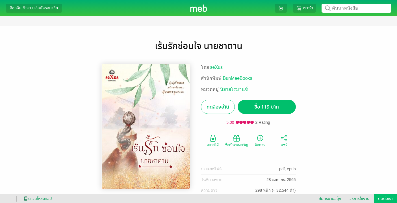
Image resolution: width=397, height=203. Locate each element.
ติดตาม (260, 140)
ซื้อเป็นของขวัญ (236, 140)
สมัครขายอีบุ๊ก (330, 199)
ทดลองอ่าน (218, 107)
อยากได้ (213, 140)
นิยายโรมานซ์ (234, 89)
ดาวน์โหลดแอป (37, 199)
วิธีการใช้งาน (360, 199)
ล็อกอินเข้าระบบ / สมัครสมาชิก (34, 8)
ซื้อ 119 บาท (266, 107)
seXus (216, 67)
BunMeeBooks (237, 78)
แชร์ (284, 140)
